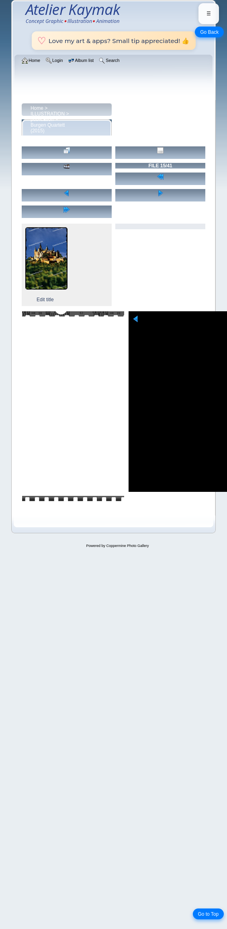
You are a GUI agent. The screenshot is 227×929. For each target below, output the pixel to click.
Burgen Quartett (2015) (48, 128)
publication (42, 119)
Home (37, 108)
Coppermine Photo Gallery (127, 546)
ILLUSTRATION (48, 114)
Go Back (209, 32)
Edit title (45, 299)
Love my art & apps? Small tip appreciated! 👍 (114, 40)
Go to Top (208, 914)
